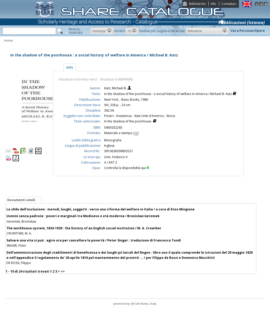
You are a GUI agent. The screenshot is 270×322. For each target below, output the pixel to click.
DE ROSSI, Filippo (18, 263)
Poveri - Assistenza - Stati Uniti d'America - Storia (139, 116)
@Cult (135, 303)
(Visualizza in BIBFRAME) (116, 79)
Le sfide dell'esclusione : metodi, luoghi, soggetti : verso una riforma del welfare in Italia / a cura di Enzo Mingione (100, 209)
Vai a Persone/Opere (248, 30)
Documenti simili (21, 200)
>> (63, 271)
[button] (101, 31)
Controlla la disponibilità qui (126, 168)
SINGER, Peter (16, 245)
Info (213, 4)
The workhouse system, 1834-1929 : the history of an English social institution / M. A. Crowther (83, 228)
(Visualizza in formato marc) (78, 79)
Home (8, 40)
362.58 (109, 110)
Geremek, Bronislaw (21, 221)
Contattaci (228, 4)
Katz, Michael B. (115, 88)
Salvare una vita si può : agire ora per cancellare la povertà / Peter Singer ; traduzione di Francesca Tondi (93, 240)
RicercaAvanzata (75, 30)
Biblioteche (197, 4)
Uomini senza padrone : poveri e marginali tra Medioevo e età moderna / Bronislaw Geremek (83, 216)
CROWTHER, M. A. (19, 233)
